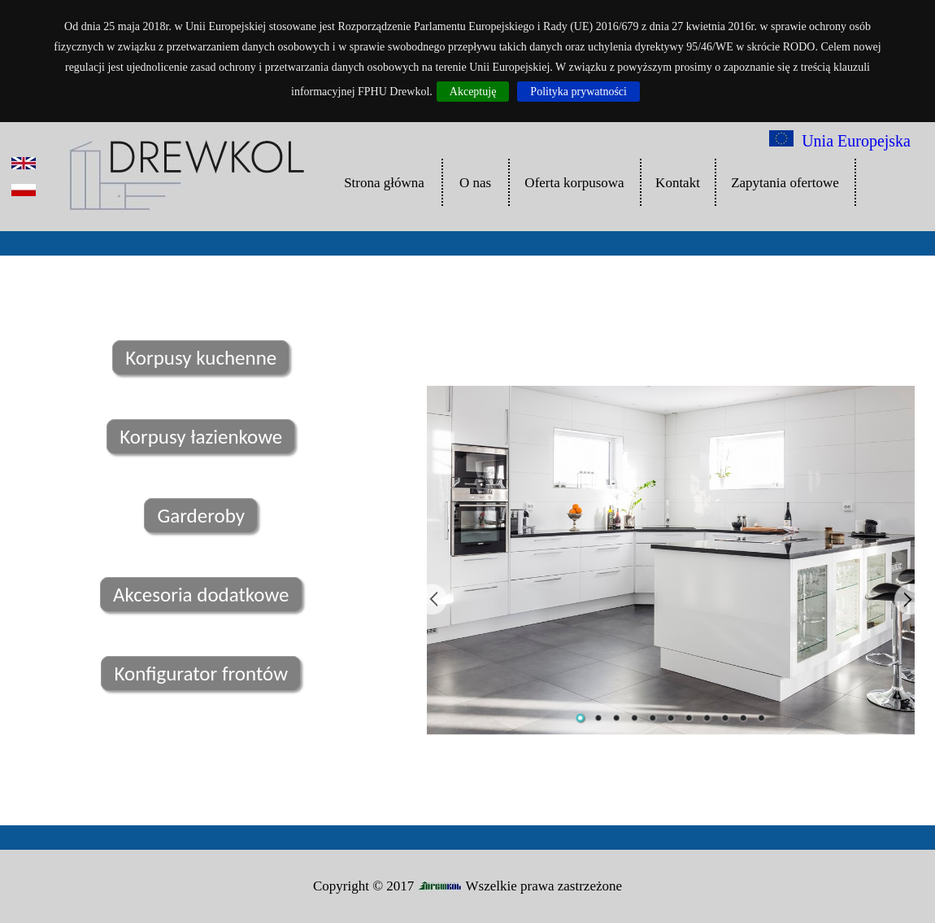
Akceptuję (473, 91)
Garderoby (201, 515)
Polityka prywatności (578, 91)
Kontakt (677, 182)
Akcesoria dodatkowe (201, 594)
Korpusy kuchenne (200, 357)
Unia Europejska (840, 141)
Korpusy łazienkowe (201, 436)
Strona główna (384, 182)
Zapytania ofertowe (785, 182)
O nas (475, 182)
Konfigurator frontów (201, 673)
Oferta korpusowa (574, 182)
